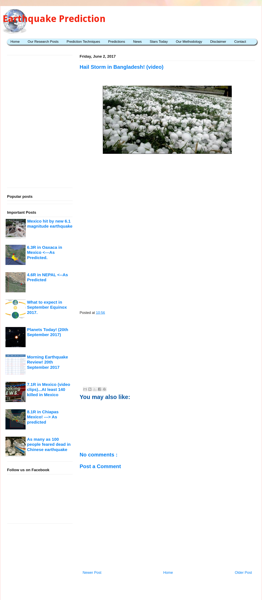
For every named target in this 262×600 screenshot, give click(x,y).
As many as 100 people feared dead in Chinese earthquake (49, 444)
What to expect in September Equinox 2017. (47, 307)
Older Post (243, 573)
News (137, 42)
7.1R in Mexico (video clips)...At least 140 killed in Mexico (48, 389)
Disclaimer (218, 42)
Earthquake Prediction (54, 18)
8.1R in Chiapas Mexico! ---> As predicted (43, 416)
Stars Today (159, 42)
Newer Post (92, 573)
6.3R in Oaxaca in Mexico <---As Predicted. (44, 252)
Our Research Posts (43, 42)
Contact (240, 42)
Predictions (116, 42)
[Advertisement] (167, 187)
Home (15, 42)
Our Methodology (189, 42)
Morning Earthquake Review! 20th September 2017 (47, 362)
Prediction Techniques (83, 42)
